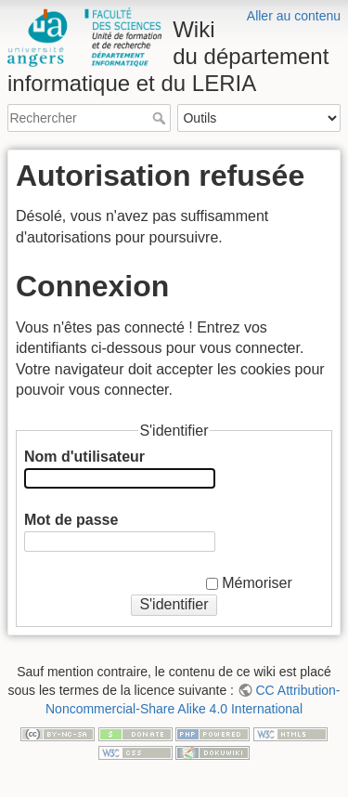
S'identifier (173, 604)
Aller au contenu (294, 15)
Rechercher (161, 117)
